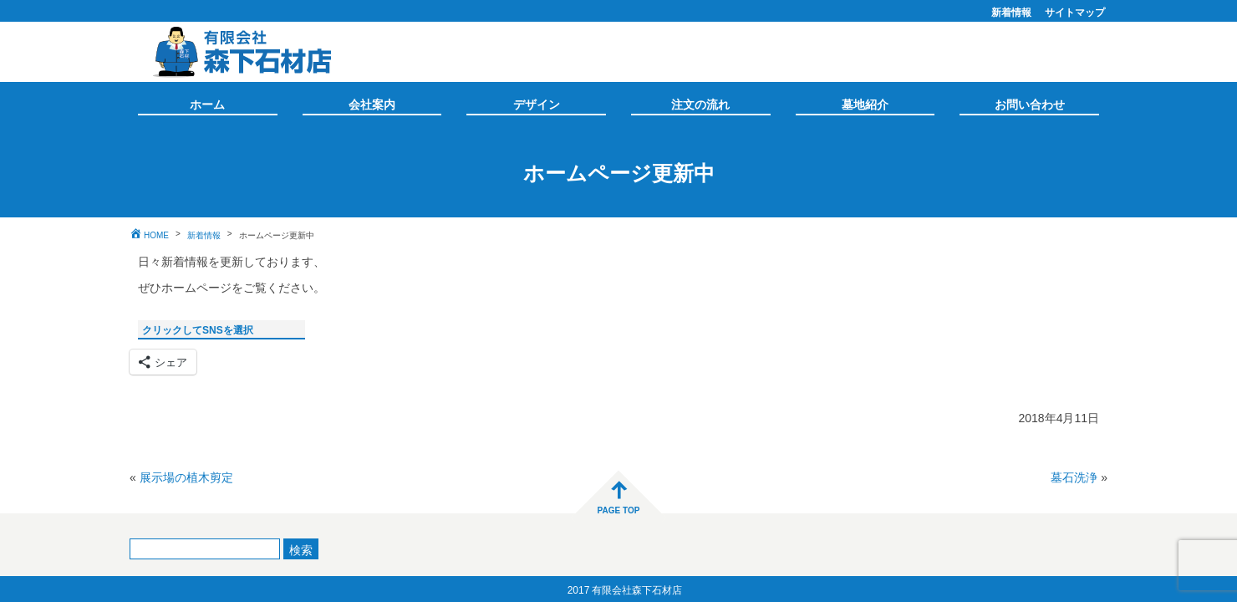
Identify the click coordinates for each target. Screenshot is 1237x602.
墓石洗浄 (1074, 476)
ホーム (207, 103)
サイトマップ (1075, 11)
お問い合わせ (1030, 103)
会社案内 (372, 103)
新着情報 (1011, 11)
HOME (156, 234)
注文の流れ (700, 103)
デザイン (536, 103)
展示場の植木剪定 (186, 476)
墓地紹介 (865, 103)
